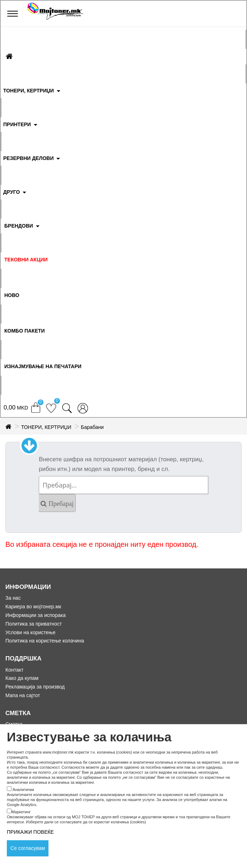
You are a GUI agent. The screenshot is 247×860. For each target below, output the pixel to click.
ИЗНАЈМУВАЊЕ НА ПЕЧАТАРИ (42, 366)
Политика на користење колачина (44, 641)
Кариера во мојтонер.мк (33, 606)
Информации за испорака (35, 615)
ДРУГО (11, 192)
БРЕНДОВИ (18, 226)
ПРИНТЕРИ (17, 124)
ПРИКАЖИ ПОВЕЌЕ (30, 832)
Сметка (14, 724)
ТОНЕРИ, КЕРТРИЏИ (28, 90)
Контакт (14, 670)
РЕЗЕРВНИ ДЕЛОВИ (28, 158)
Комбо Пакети (24, 331)
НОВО (11, 295)
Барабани (92, 427)
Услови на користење (30, 632)
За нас (13, 598)
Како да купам (21, 678)
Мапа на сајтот (22, 695)
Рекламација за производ (35, 687)
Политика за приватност (33, 624)
